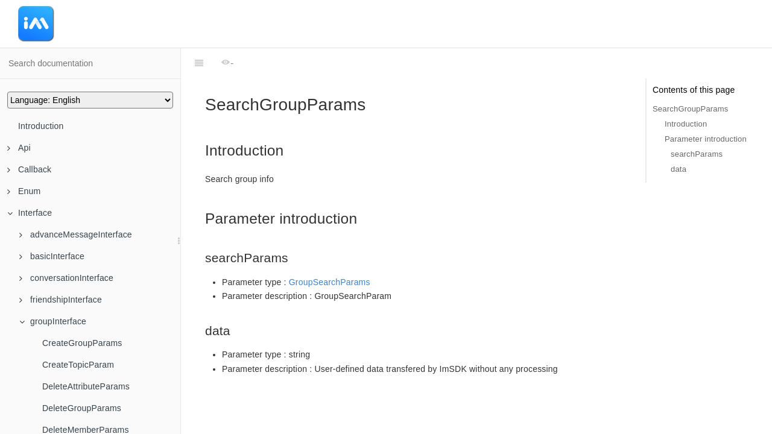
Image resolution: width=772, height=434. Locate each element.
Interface (29, 213)
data (678, 169)
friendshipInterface (60, 299)
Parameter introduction (706, 138)
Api (19, 148)
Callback (29, 169)
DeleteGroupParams (81, 408)
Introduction (41, 126)
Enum (23, 191)
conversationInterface (66, 278)
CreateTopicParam (78, 365)
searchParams (697, 154)
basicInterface (51, 256)
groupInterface (52, 321)
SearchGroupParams (691, 108)
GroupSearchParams (329, 282)
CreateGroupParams (82, 343)
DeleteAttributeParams (86, 386)
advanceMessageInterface (75, 234)
